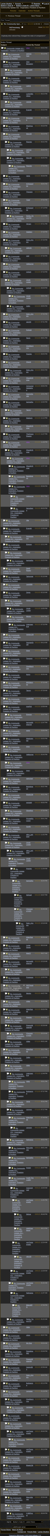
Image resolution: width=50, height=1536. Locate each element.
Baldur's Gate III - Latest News (27, 6)
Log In (45, 4)
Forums (18, 4)
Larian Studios (6, 4)
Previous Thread (12, 16)
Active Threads (34, 11)
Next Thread (37, 16)
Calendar (22, 11)
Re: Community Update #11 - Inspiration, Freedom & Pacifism (12, 56)
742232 (46, 24)
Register (35, 4)
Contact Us (21, 1532)
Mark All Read (17, 1530)
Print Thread (5, 20)
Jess (24, 24)
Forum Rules (6, 1530)
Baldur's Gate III (7, 6)
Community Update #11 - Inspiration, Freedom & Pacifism (13, 49)
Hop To (9, 1522)
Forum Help (31, 1532)
